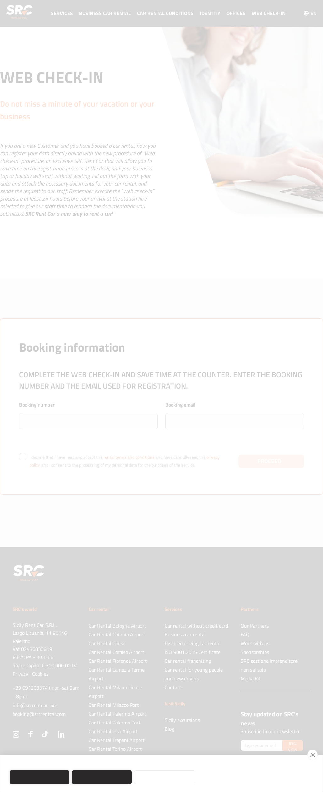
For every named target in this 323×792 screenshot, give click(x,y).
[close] (312, 755)
